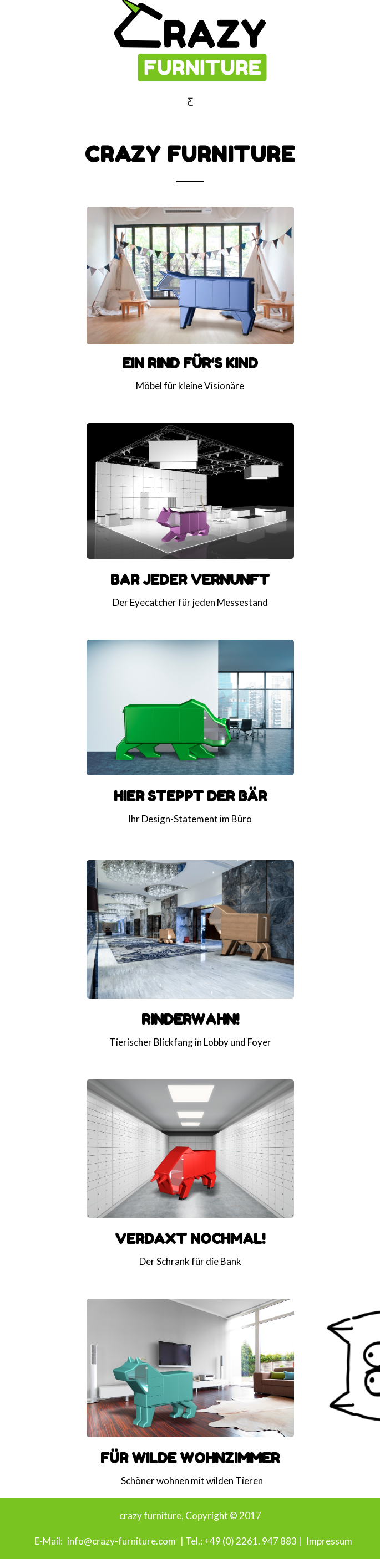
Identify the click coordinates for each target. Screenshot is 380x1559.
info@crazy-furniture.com (120, 1541)
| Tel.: (190, 1541)
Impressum (329, 1541)
